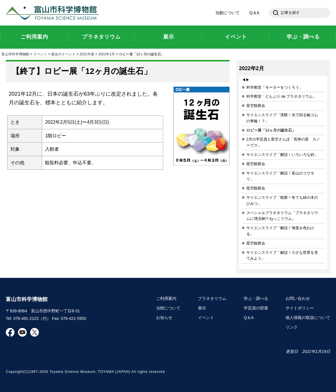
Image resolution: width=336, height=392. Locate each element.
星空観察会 (255, 105)
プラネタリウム (212, 298)
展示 (202, 308)
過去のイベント (63, 54)
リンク (292, 327)
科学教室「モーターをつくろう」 (274, 87)
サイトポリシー (300, 308)
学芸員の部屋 (256, 308)
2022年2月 (106, 54)
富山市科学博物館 (54, 13)
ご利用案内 (166, 298)
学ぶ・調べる (256, 298)
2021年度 (87, 54)
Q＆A (254, 12)
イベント (40, 54)
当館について (227, 12)
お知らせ (164, 317)
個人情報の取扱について (308, 317)
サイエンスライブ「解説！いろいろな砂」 (282, 154)
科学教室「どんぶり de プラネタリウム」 (281, 96)
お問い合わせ (298, 298)
